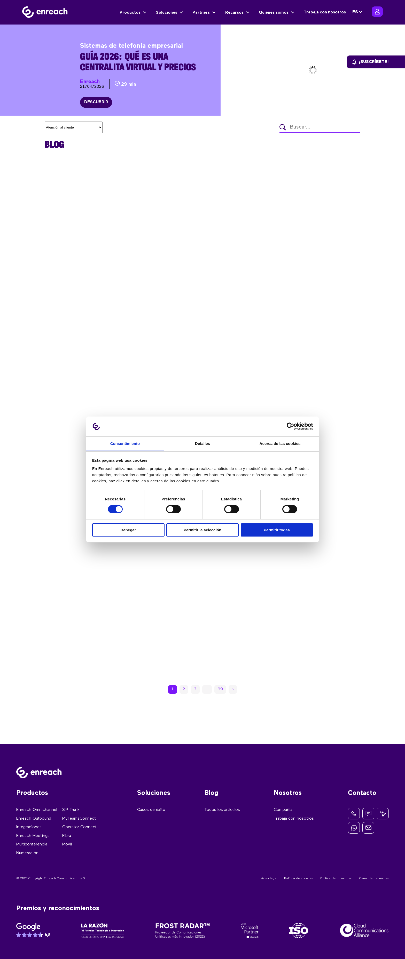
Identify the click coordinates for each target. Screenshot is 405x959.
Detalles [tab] (202, 443)
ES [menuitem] (355, 12)
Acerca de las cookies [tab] (280, 443)
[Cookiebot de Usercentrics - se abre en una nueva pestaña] (290, 426)
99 (220, 690)
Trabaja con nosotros (325, 12)
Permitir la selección (202, 530)
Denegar (128, 530)
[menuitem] (358, 12)
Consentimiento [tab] (125, 443)
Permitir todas (277, 530)
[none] (358, 12)
